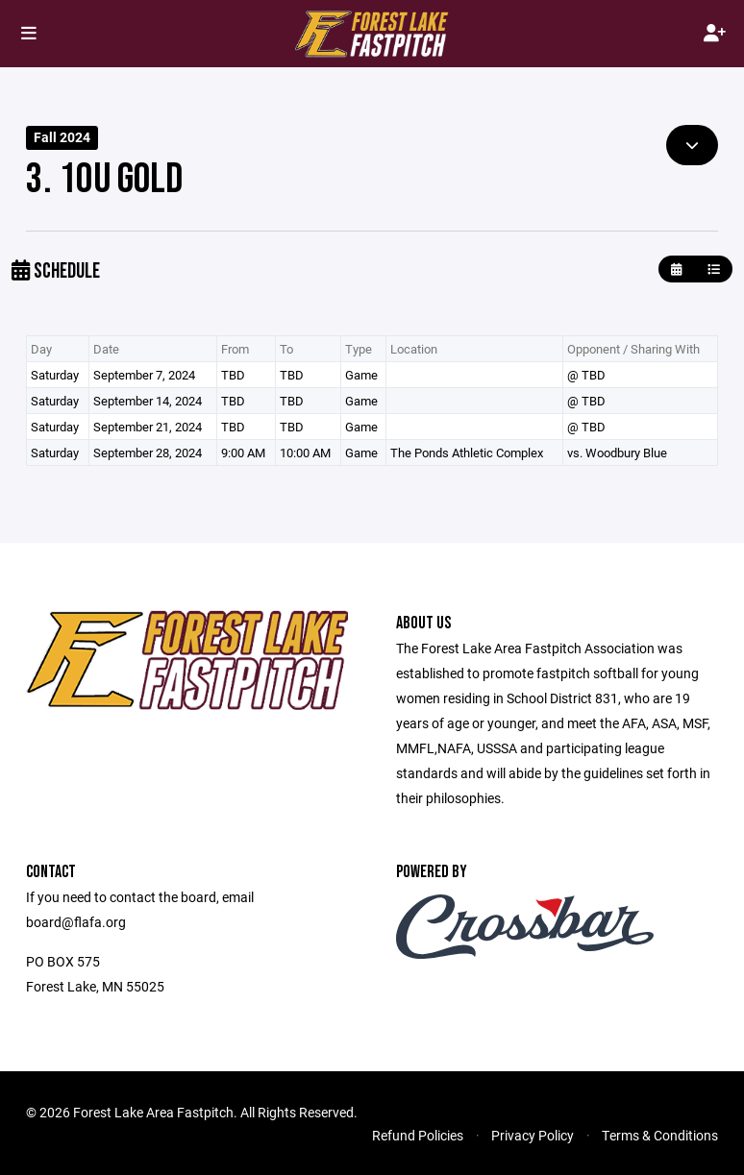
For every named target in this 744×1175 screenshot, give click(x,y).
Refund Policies (417, 1135)
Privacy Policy (532, 1135)
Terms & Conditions (660, 1135)
